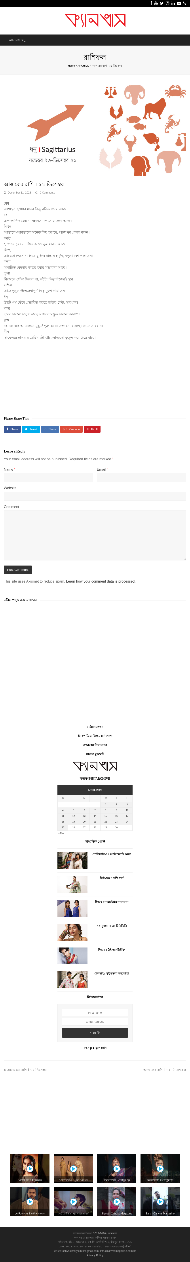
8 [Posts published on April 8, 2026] (105, 810)
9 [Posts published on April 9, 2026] (116, 810)
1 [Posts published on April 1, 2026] (105, 804)
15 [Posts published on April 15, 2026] (105, 816)
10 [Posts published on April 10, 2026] (127, 810)
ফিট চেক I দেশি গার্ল (112, 878)
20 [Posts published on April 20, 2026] (84, 822)
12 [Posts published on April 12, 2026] (73, 816)
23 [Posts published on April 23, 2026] (116, 822)
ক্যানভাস (112, 1233)
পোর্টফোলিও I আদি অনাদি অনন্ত (111, 854)
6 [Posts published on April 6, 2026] (84, 810)
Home (71, 65)
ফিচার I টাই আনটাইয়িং (111, 949)
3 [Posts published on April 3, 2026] (127, 804)
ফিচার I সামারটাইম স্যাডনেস (112, 902)
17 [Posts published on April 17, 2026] (127, 816)
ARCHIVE (83, 65)
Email (102, 469)
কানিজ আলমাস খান (105, 1237)
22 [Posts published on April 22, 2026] (105, 822)
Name (9, 469)
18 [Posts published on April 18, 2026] (63, 822)
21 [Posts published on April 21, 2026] (95, 822)
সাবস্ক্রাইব (95, 1032)
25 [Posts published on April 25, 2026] (63, 827)
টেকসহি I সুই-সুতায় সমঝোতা (111, 973)
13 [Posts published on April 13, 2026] (84, 816)
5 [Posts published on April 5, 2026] (73, 810)
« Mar (61, 833)
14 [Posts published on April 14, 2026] (95, 816)
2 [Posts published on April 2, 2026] (116, 804)
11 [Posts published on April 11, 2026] (63, 816)
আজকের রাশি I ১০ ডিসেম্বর (25, 1070)
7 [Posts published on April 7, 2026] (95, 810)
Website (10, 488)
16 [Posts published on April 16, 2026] (116, 816)
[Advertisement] (95, 376)
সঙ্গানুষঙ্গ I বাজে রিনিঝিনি (112, 926)
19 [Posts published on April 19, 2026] (73, 822)
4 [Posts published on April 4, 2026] (63, 810)
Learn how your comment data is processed (100, 581)
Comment (11, 507)
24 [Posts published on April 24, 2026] (127, 822)
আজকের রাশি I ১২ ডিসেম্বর (164, 1070)
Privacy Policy (95, 1255)
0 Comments (47, 192)
